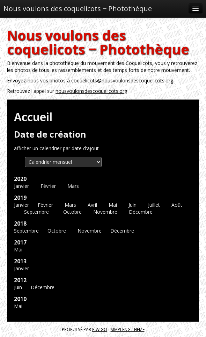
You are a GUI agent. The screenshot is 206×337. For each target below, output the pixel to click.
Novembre (105, 211)
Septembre (36, 211)
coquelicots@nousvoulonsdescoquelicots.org (122, 80)
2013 (20, 261)
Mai (113, 205)
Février (48, 186)
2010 (20, 299)
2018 (20, 223)
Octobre (72, 211)
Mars (73, 186)
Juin (132, 205)
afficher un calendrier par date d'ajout (56, 148)
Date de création (50, 134)
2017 (20, 242)
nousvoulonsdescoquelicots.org (91, 91)
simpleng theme (128, 329)
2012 (20, 280)
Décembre (141, 211)
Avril (92, 205)
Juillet (154, 205)
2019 (20, 198)
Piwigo (99, 329)
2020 (20, 179)
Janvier (21, 186)
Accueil (33, 116)
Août (176, 205)
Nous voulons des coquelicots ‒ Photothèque (77, 8)
